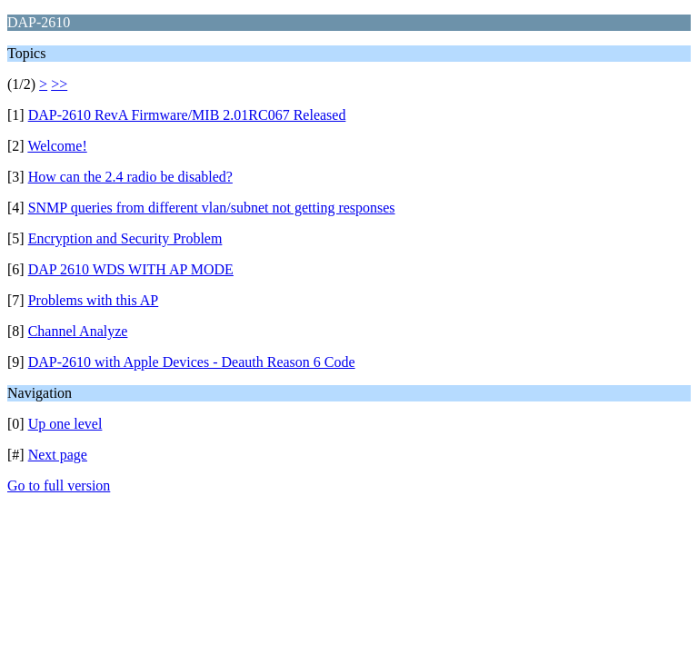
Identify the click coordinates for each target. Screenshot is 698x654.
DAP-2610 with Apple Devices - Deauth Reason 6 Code (191, 362)
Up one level (65, 423)
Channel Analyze (78, 331)
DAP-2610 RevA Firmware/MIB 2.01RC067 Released (187, 115)
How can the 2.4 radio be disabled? (130, 176)
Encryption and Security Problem (125, 238)
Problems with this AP (93, 300)
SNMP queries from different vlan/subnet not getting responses (211, 207)
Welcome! (56, 146)
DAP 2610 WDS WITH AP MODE (131, 269)
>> (59, 84)
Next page (57, 454)
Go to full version (58, 485)
